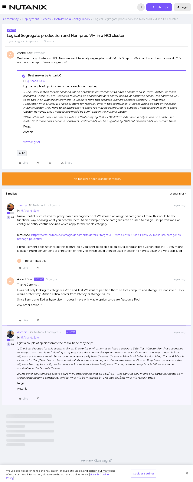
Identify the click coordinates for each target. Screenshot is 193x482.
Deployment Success (36, 19)
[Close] (187, 473)
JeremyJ (22, 205)
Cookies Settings (143, 473)
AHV (22, 153)
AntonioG (23, 332)
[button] (4, 8)
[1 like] (31, 261)
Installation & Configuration (72, 19)
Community (11, 19)
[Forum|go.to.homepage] (28, 7)
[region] (96, 473)
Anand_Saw (24, 53)
